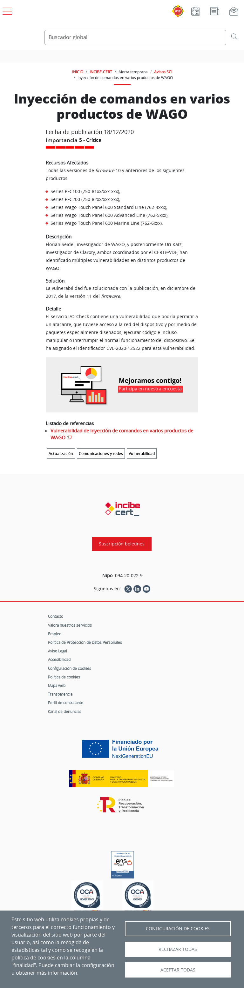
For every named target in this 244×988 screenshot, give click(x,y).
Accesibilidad (59, 659)
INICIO (77, 71)
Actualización (61, 453)
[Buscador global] (135, 37)
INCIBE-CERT (101, 71)
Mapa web (56, 685)
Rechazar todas (178, 949)
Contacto (55, 616)
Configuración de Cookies (178, 928)
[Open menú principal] (6, 9)
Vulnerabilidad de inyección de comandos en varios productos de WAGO (122, 434)
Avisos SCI (163, 71)
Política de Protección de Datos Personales (85, 642)
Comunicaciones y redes (101, 453)
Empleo (54, 633)
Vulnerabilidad (142, 453)
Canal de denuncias (64, 711)
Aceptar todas (177, 970)
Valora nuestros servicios (70, 625)
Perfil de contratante (65, 702)
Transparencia (60, 694)
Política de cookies (64, 676)
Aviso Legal (57, 650)
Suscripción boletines (122, 544)
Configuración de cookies (69, 668)
